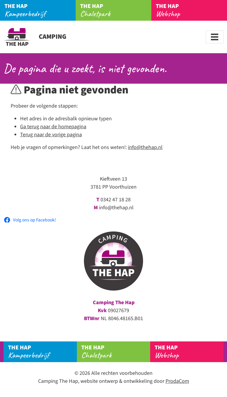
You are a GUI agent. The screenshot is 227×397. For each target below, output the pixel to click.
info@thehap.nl (145, 147)
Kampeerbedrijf (40, 10)
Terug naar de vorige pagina (51, 134)
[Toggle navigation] (214, 36)
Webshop (191, 10)
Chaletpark (115, 10)
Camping (35, 36)
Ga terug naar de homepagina (53, 126)
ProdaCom (177, 381)
